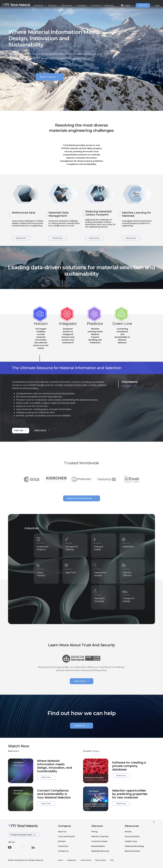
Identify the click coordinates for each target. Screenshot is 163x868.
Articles (128, 831)
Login (157, 5)
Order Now (108, 5)
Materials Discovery (100, 851)
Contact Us (96, 5)
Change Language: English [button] (21, 835)
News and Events (132, 851)
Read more (21, 238)
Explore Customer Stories (81, 498)
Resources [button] (66, 5)
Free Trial (143, 5)
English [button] (126, 5)
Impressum (71, 860)
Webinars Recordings (134, 846)
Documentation (132, 836)
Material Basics (98, 846)
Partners (62, 841)
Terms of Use (86, 860)
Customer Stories (99, 841)
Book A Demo (49, 77)
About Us (62, 831)
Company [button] (81, 5)
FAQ (111, 860)
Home (60, 860)
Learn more (42, 430)
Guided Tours (131, 841)
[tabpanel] (81, 402)
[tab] (40, 338)
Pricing (94, 831)
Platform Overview (99, 836)
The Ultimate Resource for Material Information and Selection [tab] (66, 368)
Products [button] (52, 5)
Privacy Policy (100, 860)
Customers (63, 846)
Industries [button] (39, 5)
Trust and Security (66, 836)
